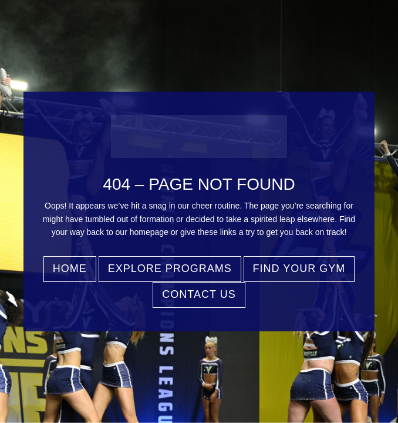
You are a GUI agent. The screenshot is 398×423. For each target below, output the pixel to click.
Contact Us (198, 294)
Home (70, 268)
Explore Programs (170, 268)
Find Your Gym (299, 268)
